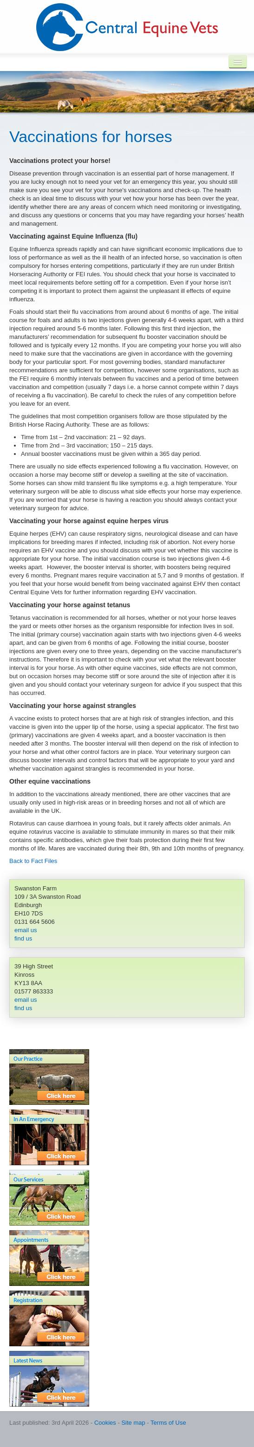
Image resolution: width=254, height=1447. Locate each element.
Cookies (105, 1422)
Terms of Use (168, 1422)
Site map (133, 1422)
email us (25, 930)
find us (23, 938)
